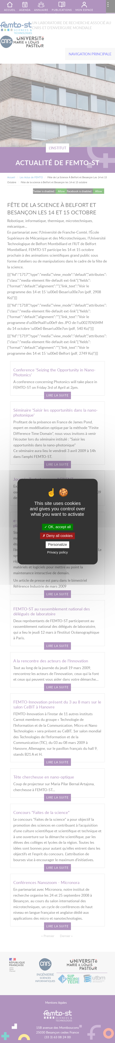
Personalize (57, 545)
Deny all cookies (57, 536)
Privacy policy (57, 552)
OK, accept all (57, 527)
